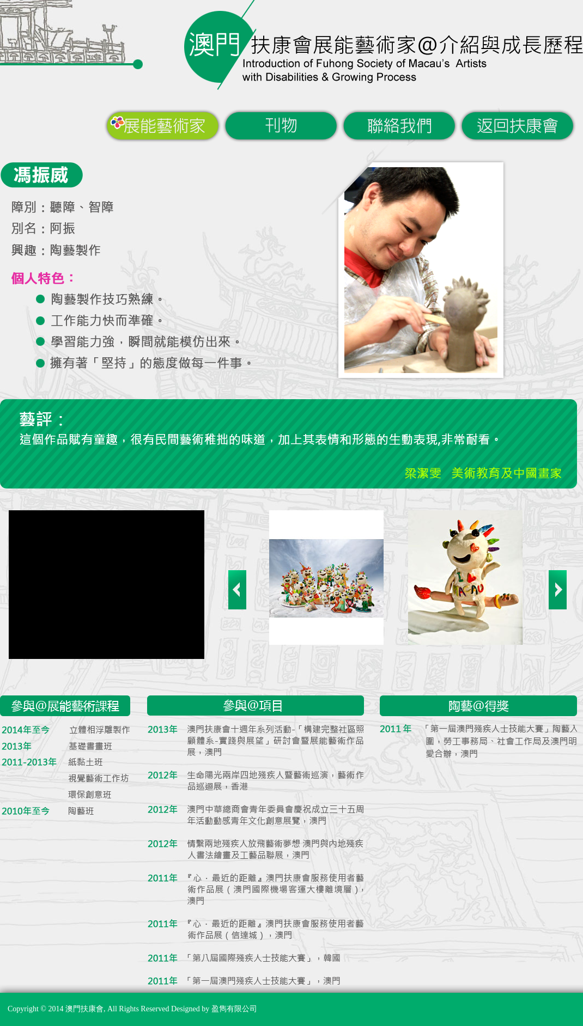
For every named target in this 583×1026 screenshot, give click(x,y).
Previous (237, 589)
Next (558, 589)
